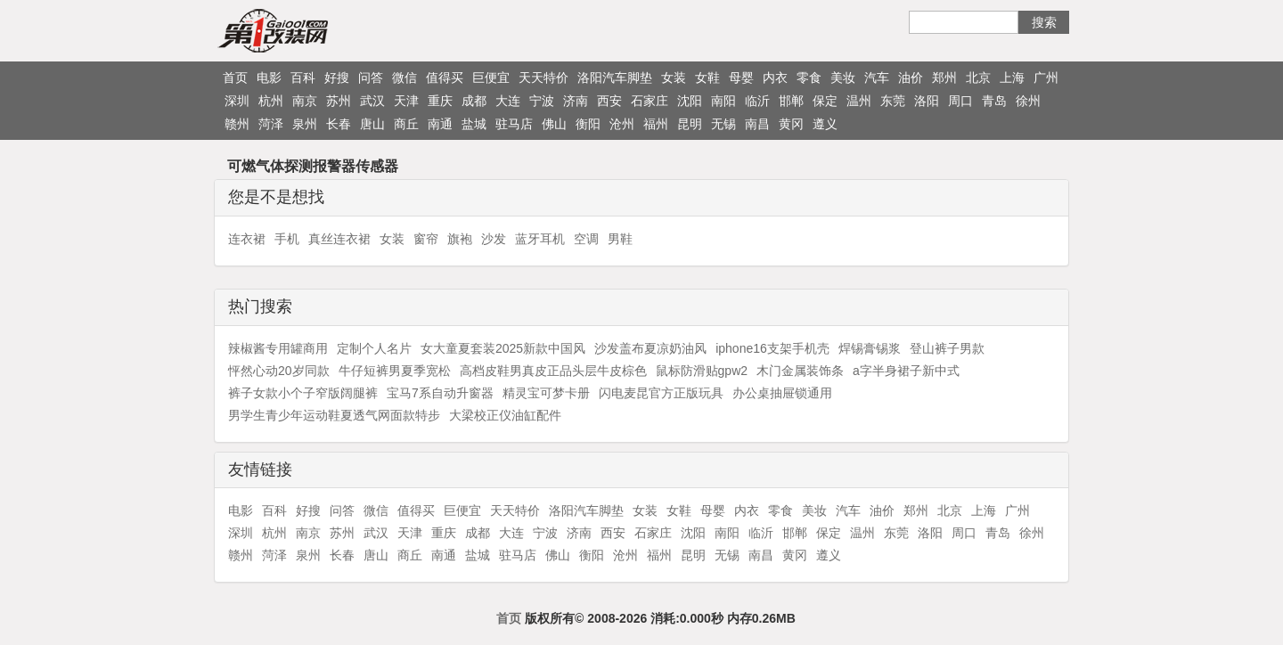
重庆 (440, 101)
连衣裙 (247, 239)
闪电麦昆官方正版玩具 (661, 393)
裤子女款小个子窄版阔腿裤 (303, 393)
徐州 (1028, 101)
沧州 (621, 124)
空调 (586, 239)
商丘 (406, 124)
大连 (507, 101)
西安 (609, 101)
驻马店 (514, 124)
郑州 (944, 77)
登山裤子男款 (947, 348)
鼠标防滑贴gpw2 (702, 370)
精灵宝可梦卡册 (546, 393)
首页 (235, 77)
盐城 (474, 124)
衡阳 (588, 124)
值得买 (444, 77)
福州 (655, 124)
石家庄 (649, 101)
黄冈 (791, 124)
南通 (440, 124)
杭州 (270, 101)
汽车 (876, 77)
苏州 (338, 101)
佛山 (554, 124)
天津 (406, 101)
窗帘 (425, 239)
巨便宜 (491, 77)
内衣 (775, 77)
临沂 (757, 101)
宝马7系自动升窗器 (440, 393)
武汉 (372, 101)
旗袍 (459, 239)
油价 (910, 77)
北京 (978, 77)
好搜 (336, 77)
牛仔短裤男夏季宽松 (395, 370)
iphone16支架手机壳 (772, 348)
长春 (338, 124)
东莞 (892, 101)
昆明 (689, 124)
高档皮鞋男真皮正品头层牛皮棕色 (553, 370)
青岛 (994, 101)
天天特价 (543, 77)
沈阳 (689, 101)
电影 (269, 77)
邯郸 (791, 101)
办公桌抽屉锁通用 (782, 393)
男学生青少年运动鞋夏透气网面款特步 (334, 415)
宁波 (541, 101)
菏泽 (270, 124)
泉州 (304, 124)
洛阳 (926, 101)
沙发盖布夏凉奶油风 (650, 348)
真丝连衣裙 (339, 239)
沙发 (493, 239)
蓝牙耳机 (540, 239)
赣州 (237, 124)
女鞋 (707, 77)
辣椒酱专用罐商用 (278, 348)
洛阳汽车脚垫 (614, 77)
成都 (474, 101)
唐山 (372, 124)
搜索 (1044, 22)
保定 (825, 101)
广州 (1046, 77)
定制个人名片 (374, 348)
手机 (286, 239)
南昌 (757, 124)
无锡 (723, 124)
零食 (809, 77)
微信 (404, 77)
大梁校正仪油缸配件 (505, 415)
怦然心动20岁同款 (279, 370)
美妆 (842, 77)
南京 (304, 101)
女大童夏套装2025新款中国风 (503, 348)
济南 (575, 101)
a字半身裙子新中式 (906, 370)
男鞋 (620, 239)
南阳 (723, 101)
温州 (858, 101)
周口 (960, 101)
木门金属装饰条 (800, 370)
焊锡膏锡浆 (869, 348)
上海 (1012, 77)
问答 (370, 77)
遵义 (825, 124)
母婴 (741, 77)
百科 (302, 77)
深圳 (237, 101)
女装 (673, 77)
